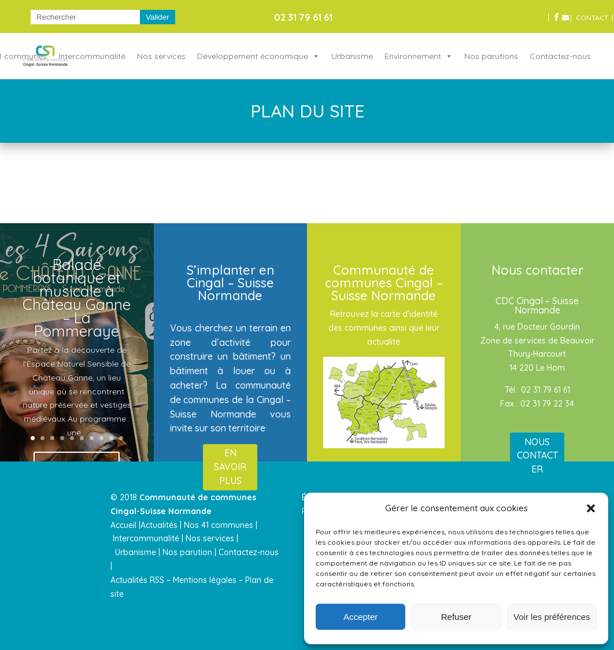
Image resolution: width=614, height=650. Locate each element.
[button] (591, 508)
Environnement (412, 56)
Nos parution (187, 552)
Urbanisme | (137, 552)
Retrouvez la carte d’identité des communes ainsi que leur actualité (383, 328)
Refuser (456, 617)
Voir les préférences (551, 617)
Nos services (161, 56)
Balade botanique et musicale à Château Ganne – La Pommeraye (77, 300)
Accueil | (125, 525)
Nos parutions (491, 56)
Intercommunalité (91, 56)
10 (121, 438)
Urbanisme (352, 56)
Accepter (360, 617)
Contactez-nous (560, 56)
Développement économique (252, 56)
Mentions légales (204, 580)
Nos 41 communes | (220, 525)
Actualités (158, 525)
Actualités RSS (137, 580)
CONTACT (592, 18)
